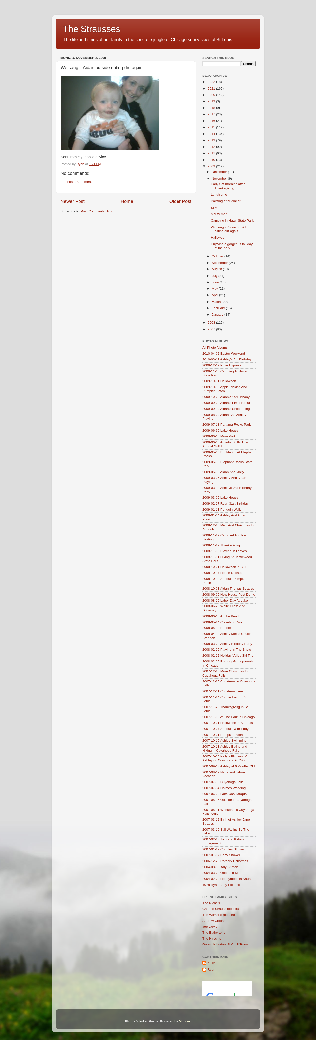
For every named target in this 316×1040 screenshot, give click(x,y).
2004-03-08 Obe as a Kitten (222, 873)
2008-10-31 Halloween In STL (224, 567)
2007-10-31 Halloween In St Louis (227, 723)
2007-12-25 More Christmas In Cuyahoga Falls (225, 673)
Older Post (180, 201)
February (219, 308)
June (216, 282)
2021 (212, 88)
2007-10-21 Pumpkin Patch (222, 735)
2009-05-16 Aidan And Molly (223, 472)
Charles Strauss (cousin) (220, 909)
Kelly (211, 962)
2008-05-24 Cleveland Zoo (222, 622)
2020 (212, 95)
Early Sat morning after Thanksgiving (228, 186)
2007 (212, 329)
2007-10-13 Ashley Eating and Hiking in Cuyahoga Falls (224, 748)
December (220, 172)
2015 (212, 127)
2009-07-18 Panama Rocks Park (226, 424)
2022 (212, 82)
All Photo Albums (215, 347)
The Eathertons (213, 932)
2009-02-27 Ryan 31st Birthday (225, 503)
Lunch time (219, 194)
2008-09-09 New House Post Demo (228, 594)
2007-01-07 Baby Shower (221, 855)
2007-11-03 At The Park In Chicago (228, 717)
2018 (212, 108)
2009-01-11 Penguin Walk (221, 509)
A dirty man (219, 214)
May (215, 288)
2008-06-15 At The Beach (221, 616)
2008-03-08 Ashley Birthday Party (227, 644)
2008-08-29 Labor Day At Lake (225, 600)
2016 (212, 121)
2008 (212, 322)
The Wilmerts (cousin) (218, 915)
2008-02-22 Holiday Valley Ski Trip (227, 655)
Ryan (211, 969)
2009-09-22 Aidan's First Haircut (226, 403)
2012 (212, 147)
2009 (212, 166)
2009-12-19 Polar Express (221, 365)
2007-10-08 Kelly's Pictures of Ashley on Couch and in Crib (224, 758)
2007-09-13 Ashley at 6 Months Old (228, 766)
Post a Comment (79, 182)
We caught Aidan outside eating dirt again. (229, 229)
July (215, 276)
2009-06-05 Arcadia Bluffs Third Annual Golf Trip (225, 444)
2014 (212, 134)
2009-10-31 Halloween (219, 381)
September (220, 263)
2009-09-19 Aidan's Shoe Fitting (226, 409)
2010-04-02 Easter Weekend (223, 353)
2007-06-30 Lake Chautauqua (224, 794)
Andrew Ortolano (214, 921)
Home (127, 201)
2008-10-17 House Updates (222, 573)
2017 (212, 114)
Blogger (184, 1021)
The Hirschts (211, 938)
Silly (214, 207)
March (217, 301)
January (218, 314)
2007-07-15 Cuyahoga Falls (223, 782)
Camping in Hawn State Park (232, 220)
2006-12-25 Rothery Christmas (225, 861)
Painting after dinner (226, 201)
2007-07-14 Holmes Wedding (224, 788)
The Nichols (211, 903)
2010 (212, 160)
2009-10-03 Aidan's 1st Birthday (226, 397)
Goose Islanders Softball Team (225, 944)
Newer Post (72, 201)
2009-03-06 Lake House (220, 497)
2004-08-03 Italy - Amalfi (220, 867)
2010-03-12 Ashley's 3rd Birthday (226, 359)
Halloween (218, 237)
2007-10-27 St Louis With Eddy (225, 729)
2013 (212, 140)
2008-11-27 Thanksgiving (221, 545)
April (215, 295)
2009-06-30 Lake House (220, 430)
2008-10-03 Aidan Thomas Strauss (228, 588)
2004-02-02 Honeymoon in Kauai (226, 879)
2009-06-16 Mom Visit (218, 436)
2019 (212, 101)
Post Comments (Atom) (98, 211)
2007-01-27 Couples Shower (223, 849)
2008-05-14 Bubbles (217, 628)
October (218, 256)
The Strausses (91, 29)
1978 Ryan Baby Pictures (221, 885)
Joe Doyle (209, 926)
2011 (212, 153)
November (220, 178)
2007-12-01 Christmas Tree (222, 691)
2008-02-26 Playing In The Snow (226, 649)
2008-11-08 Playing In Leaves (224, 551)
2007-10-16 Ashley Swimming (224, 740)
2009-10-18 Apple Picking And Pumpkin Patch (224, 389)
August (217, 269)
